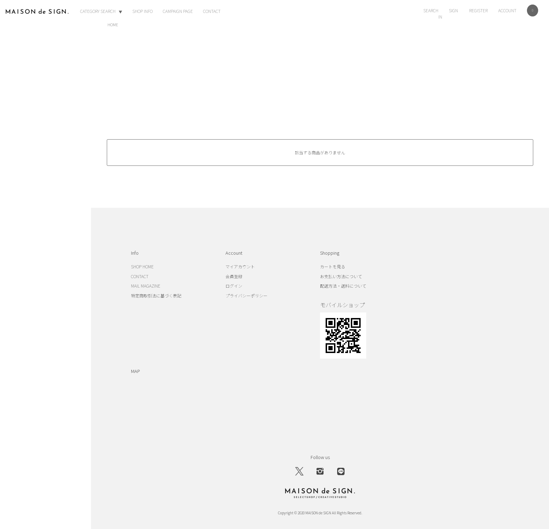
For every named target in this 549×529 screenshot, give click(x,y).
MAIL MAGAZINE (145, 286)
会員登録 (233, 276)
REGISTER (478, 10)
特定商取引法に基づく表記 (156, 295)
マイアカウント (240, 266)
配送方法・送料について (343, 286)
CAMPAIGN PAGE (178, 11)
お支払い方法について (341, 276)
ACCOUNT (507, 10)
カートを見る (332, 266)
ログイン (233, 286)
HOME (112, 24)
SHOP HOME (142, 266)
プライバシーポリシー (246, 295)
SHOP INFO (142, 11)
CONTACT (212, 11)
